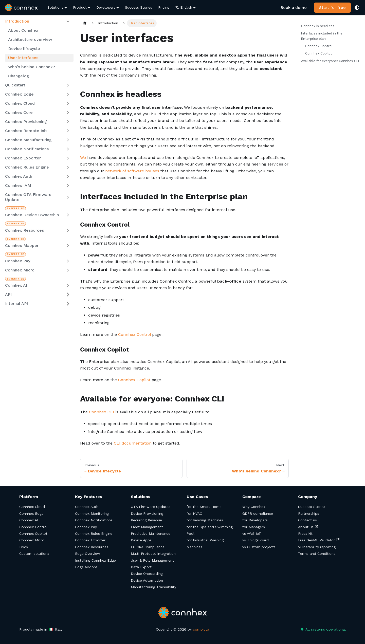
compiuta (201, 629)
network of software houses (132, 171)
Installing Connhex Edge (95, 560)
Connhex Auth (86, 507)
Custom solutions (34, 553)
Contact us (307, 520)
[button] (38, 21)
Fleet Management (147, 527)
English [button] (183, 7)
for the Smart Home (204, 507)
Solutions (55, 7)
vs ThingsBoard (255, 540)
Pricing (163, 7)
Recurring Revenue (146, 520)
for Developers (255, 520)
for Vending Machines (205, 520)
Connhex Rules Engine (93, 533)
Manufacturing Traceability (153, 587)
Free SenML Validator (318, 540)
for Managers (253, 527)
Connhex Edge (31, 513)
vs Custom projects (259, 547)
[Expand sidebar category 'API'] (68, 294)
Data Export (141, 567)
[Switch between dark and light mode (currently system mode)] (357, 8)
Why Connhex (253, 507)
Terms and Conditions (316, 553)
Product (80, 7)
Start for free (332, 7)
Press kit (305, 533)
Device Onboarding (147, 574)
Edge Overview (87, 553)
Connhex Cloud (32, 507)
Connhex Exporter (90, 540)
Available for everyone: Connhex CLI (330, 61)
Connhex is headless (317, 26)
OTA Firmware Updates (150, 507)
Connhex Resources (91, 547)
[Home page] (85, 23)
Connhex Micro (31, 540)
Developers (105, 7)
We (83, 157)
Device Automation (147, 580)
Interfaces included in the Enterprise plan (321, 36)
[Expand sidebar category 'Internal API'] (68, 304)
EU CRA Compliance (148, 547)
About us (308, 527)
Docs (23, 547)
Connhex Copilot (134, 379)
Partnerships (308, 513)
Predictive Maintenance (150, 533)
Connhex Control (134, 334)
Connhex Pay (86, 527)
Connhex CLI (101, 412)
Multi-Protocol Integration (153, 553)
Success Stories (138, 7)
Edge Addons (86, 567)
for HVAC (194, 513)
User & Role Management (152, 560)
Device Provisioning (147, 513)
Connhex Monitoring (92, 513)
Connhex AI (28, 520)
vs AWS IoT (251, 533)
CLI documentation (133, 443)
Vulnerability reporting (317, 547)
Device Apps (141, 540)
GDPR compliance (257, 513)
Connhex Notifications (94, 520)
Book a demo (293, 7)
